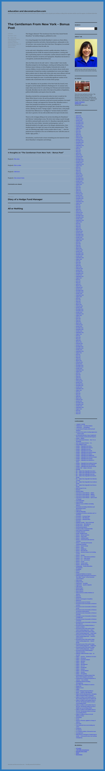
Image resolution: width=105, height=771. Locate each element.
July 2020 (78, 223)
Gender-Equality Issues (81, 533)
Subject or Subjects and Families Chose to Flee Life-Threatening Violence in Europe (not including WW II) (86, 711)
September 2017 (80, 276)
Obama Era (78, 600)
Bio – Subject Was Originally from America (86, 472)
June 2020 (78, 225)
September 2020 (80, 220)
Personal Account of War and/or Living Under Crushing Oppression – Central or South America (85, 636)
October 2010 (79, 405)
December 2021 (79, 197)
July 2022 (78, 186)
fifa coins (16, 159)
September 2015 (80, 313)
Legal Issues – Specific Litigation (84, 585)
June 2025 (78, 131)
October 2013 (79, 349)
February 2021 (79, 212)
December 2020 (79, 215)
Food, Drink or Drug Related (82, 530)
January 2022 (79, 195)
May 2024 (78, 151)
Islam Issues (79, 580)
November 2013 (79, 348)
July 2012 (78, 373)
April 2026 (78, 115)
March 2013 (79, 360)
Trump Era (78, 728)
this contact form (19, 178)
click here (17, 171)
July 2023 (78, 167)
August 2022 (79, 184)
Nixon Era (78, 595)
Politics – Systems (80, 669)
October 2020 (79, 218)
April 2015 (78, 321)
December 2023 (79, 159)
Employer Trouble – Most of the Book (85, 522)
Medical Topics (79, 588)
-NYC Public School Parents (82, 750)
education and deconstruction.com (27, 11)
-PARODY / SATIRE (80, 424)
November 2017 (79, 273)
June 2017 (78, 281)
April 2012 (78, 377)
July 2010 (78, 410)
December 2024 (79, 140)
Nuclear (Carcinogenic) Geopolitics (84, 599)
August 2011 (79, 390)
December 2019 (79, 234)
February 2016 (79, 306)
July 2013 (78, 354)
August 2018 (79, 259)
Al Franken (78, 748)
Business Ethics (80, 491)
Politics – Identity (80, 662)
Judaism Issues (79, 581)
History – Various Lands (82, 563)
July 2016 (78, 298)
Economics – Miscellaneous (82, 518)
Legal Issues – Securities (82, 583)
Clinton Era (78, 510)
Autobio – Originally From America (84, 447)
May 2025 (78, 133)
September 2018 (80, 257)
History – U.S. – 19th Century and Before (85, 556)
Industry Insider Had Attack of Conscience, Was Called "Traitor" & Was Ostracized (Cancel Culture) (86, 577)
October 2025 (79, 125)
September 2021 (80, 201)
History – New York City (81, 550)
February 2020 (79, 231)
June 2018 (78, 262)
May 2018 (78, 264)
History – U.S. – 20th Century (83, 558)
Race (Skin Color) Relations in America (85, 684)
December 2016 (79, 290)
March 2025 (79, 136)
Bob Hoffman (79, 754)
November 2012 (79, 366)
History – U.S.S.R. (80, 561)
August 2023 (79, 165)
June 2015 (78, 318)
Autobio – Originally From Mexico (84, 454)
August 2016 (79, 296)
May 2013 (78, 357)
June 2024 (78, 150)
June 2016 (78, 299)
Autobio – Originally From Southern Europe (86, 463)
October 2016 (79, 293)
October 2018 (79, 256)
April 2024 (78, 153)
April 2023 (78, 172)
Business (78, 489)
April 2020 (78, 228)
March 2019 (79, 248)
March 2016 (79, 304)
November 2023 (79, 161)
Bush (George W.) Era (81, 488)
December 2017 (79, 271)
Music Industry (79, 591)
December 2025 (79, 122)
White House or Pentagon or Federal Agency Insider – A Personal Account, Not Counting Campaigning (86, 736)
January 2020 (79, 232)
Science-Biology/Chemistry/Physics (84, 691)
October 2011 (79, 387)
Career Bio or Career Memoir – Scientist (85, 496)
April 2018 (78, 265)
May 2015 (78, 320)
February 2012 (79, 381)
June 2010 (78, 412)
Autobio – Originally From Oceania (84, 458)
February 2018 (79, 268)
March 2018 (79, 267)
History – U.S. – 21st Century (83, 560)
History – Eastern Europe (82, 546)
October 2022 (79, 181)
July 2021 (78, 204)
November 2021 (79, 198)
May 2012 (78, 376)
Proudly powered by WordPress (33, 764)
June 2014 (78, 337)
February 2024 (79, 156)
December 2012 (79, 365)
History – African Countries (82, 535)
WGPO (77, 753)
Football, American (80, 532)
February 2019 (79, 250)
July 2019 (78, 242)
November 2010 (79, 404)
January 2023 (79, 176)
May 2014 (78, 338)
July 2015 (78, 317)
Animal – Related (80, 438)
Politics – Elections (80, 661)
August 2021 (79, 203)
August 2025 (79, 128)
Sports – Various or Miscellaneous (84, 692)
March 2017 (79, 285)
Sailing (77, 689)
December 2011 (79, 384)
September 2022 (80, 183)
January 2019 (79, 251)
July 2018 (78, 260)
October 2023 (79, 162)
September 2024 (80, 145)
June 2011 (78, 393)
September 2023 (80, 164)
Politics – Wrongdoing (81, 673)
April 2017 (78, 284)
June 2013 (78, 356)
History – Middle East (81, 549)
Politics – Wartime (80, 672)
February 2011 (79, 399)
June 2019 (78, 243)
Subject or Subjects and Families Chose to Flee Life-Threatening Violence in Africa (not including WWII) (86, 702)
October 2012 (79, 368)
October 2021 (79, 200)
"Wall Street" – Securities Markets (84, 426)
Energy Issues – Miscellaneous (83, 524)
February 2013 (79, 362)
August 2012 (79, 371)
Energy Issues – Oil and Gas (82, 525)
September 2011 (79, 388)
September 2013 (80, 351)
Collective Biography (81, 511)
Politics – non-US (80, 666)
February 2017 (79, 287)
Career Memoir (79, 502)
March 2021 (79, 211)
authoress (10, 33)
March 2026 (79, 117)
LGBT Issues (79, 586)
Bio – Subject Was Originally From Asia (85, 474)
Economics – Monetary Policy (83, 519)
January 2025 (79, 139)
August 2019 (79, 240)
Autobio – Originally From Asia (83, 449)
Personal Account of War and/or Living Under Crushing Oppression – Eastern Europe (85, 641)
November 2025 (80, 123)
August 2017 (79, 278)
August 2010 (79, 409)
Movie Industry (79, 589)
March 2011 (78, 398)
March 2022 (79, 192)
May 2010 (78, 413)
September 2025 (80, 126)
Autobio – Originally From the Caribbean (85, 464)
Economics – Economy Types (83, 516)
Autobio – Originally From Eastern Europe (86, 452)
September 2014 (80, 332)
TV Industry (79, 730)
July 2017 (78, 279)
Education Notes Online (81, 751)
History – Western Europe (82, 564)
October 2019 (79, 237)
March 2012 (79, 379)
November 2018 (79, 254)
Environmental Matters (81, 527)
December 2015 (79, 309)
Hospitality (78, 569)
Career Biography (12, 41)
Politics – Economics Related (83, 659)
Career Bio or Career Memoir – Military (85, 494)
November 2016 (79, 292)
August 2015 (79, 315)
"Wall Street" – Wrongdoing (83, 427)
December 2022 (79, 178)
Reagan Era (78, 686)
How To (78, 571)
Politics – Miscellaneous (82, 664)
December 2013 (79, 346)
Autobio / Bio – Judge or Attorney (84, 468)
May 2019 (78, 245)
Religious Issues (80, 687)
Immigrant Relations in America (83, 574)
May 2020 (78, 226)
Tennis (77, 719)
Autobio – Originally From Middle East (85, 455)
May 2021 (78, 207)
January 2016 (79, 307)
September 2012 (80, 370)
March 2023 (79, 173)
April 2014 (78, 340)
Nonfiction (10, 42)
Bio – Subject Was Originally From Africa (85, 471)
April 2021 (78, 209)
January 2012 (79, 382)
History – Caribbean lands (82, 538)
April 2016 (78, 303)
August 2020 (79, 222)
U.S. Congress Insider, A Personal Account (86, 731)
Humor (77, 572)
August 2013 (79, 352)
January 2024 (79, 158)
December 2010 (79, 402)
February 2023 (79, 175)
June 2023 (78, 168)
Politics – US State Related (82, 670)
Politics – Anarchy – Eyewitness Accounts (86, 656)
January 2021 (79, 214)
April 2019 (78, 246)
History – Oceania (80, 555)
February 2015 (79, 324)
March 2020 (79, 229)
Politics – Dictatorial (81, 658)
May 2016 (78, 301)
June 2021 (78, 206)
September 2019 (80, 239)
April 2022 (78, 190)
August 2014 (79, 334)
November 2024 (80, 142)
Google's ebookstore (80, 102)
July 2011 (78, 391)
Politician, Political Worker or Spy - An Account (14, 44)
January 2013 (79, 363)
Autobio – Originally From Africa (83, 446)
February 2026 (79, 119)
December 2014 (79, 328)
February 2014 (79, 343)
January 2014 (79, 345)
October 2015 (79, 312)
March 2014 (79, 342)
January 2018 (79, 270)
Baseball (78, 469)
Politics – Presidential (81, 667)
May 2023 (78, 170)
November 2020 (80, 217)
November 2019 (79, 236)
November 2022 (80, 179)
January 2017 (79, 289)
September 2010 (80, 407)
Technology (79, 717)
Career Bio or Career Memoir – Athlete (85, 493)
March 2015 (79, 323)
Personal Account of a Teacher (83, 602)
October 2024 (79, 144)
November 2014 (79, 329)
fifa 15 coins (17, 165)
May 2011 (78, 395)
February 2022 (79, 193)
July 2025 (78, 130)
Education (78, 521)
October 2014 (79, 331)
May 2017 (78, 282)
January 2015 (79, 326)
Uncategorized (79, 733)
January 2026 (79, 120)
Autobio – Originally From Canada (84, 450)
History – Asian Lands (81, 536)
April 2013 (78, 359)
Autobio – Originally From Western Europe (86, 466)
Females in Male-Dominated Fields (84, 528)
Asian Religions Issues (81, 444)
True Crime (78, 723)
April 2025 (78, 134)
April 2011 (78, 396)
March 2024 (79, 154)
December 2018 (79, 253)
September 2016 (80, 295)
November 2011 (79, 385)
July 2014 (78, 335)
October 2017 (79, 275)
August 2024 (79, 147)
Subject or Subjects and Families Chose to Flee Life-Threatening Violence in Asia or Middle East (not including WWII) (86, 706)
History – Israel (80, 547)
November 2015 (79, 310)
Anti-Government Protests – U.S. (84, 443)
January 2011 (79, 401)
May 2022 (78, 189)
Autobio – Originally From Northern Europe (86, 457)
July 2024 (78, 148)
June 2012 (78, 374)
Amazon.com (78, 103)
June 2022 (78, 187)
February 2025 (79, 137)
